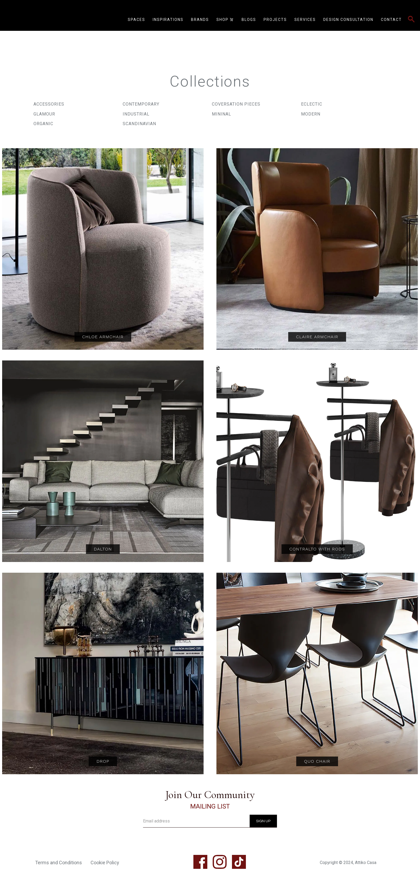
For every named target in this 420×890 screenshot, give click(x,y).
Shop (225, 19)
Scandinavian (139, 123)
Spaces (136, 19)
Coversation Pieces (236, 104)
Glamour (44, 114)
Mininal (221, 114)
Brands (200, 19)
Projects (275, 19)
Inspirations (168, 19)
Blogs (249, 19)
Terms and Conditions (58, 862)
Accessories (48, 104)
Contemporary (141, 104)
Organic (43, 123)
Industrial (136, 114)
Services (305, 19)
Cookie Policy (105, 862)
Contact (391, 19)
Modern (310, 114)
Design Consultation (348, 19)
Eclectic (311, 104)
